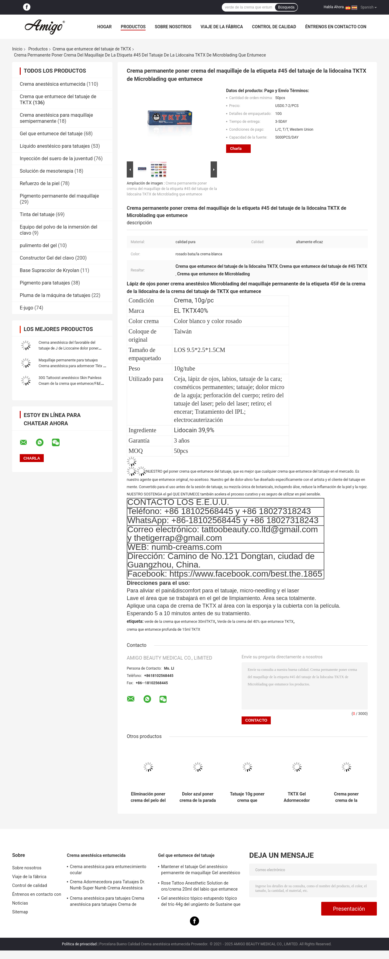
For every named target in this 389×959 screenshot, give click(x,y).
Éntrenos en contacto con (335, 26)
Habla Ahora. (334, 7)
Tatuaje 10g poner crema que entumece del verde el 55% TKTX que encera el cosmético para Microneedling (247, 797)
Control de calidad (274, 26)
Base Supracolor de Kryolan (49, 270)
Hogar (104, 26)
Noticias (20, 903)
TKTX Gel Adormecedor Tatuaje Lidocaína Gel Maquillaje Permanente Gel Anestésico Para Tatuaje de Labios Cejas (297, 797)
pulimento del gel (38, 245)
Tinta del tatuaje (37, 214)
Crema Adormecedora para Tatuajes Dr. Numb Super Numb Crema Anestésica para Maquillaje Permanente (107, 885)
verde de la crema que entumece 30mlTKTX (179, 621)
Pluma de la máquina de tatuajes (55, 295)
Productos (133, 26)
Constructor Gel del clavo (47, 258)
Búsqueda (286, 7)
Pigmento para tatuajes (45, 283)
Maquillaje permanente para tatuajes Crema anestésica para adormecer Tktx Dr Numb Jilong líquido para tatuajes (73, 366)
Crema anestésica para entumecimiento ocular (108, 869)
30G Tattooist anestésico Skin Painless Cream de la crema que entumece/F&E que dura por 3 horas (70, 384)
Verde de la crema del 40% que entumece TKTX (255, 621)
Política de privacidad (79, 944)
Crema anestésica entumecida (52, 84)
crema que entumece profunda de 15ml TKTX (163, 629)
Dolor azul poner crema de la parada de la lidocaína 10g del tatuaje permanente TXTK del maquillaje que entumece (198, 797)
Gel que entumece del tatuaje (51, 133)
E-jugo (26, 308)
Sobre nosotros (173, 26)
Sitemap (20, 911)
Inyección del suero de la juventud (56, 158)
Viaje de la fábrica (222, 26)
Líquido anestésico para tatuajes (55, 146)
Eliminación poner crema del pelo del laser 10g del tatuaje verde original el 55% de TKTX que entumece (148, 797)
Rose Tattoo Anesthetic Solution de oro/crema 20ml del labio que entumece (199, 886)
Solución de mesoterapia (46, 171)
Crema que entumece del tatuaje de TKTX (92, 49)
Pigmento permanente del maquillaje (59, 196)
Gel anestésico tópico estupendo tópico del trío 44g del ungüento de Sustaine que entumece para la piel (200, 902)
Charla (236, 148)
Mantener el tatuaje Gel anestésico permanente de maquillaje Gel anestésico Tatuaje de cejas (200, 870)
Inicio (17, 49)
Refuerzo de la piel (40, 183)
